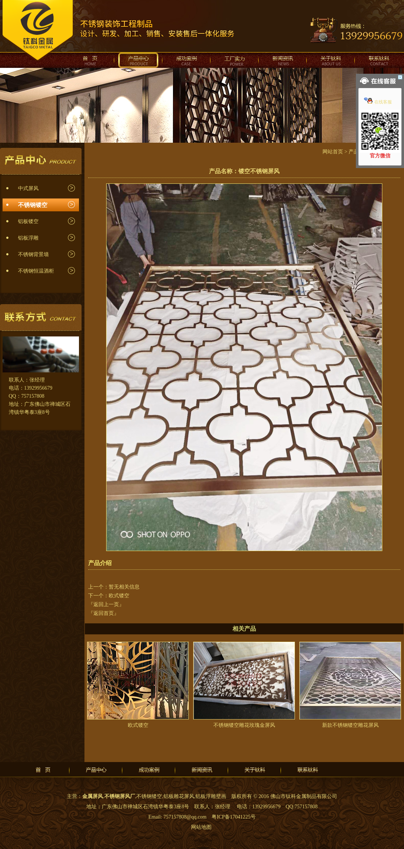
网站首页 (332, 151)
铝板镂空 (28, 221)
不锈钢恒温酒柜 (36, 271)
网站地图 (201, 827)
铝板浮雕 (28, 238)
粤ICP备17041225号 (234, 817)
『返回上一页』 (106, 604)
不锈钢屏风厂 (119, 796)
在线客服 (378, 102)
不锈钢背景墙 (33, 254)
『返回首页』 (103, 613)
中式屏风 (28, 188)
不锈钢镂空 (32, 205)
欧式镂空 (119, 595)
